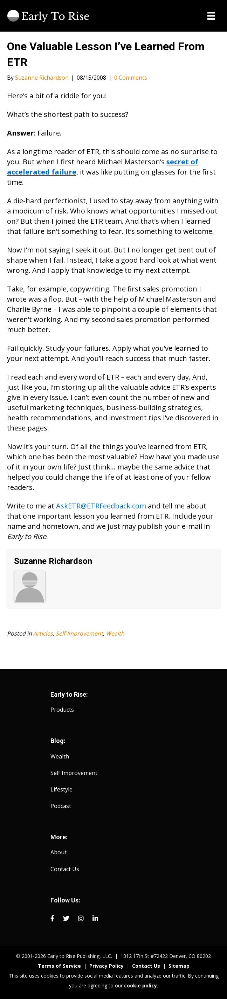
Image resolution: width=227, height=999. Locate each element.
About (58, 852)
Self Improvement (73, 773)
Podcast (60, 806)
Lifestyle (61, 789)
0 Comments (130, 77)
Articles (43, 633)
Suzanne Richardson (53, 561)
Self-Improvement (79, 633)
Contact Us (64, 869)
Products (62, 710)
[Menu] (211, 16)
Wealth (115, 633)
